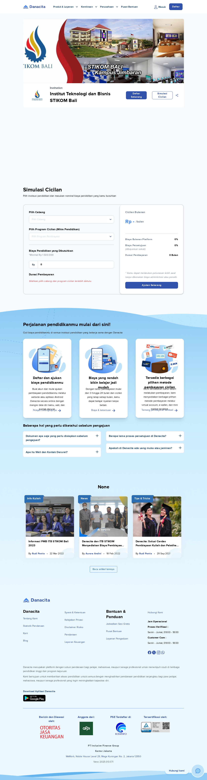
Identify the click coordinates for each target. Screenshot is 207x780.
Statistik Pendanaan (33, 625)
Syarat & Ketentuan (75, 612)
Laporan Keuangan (75, 642)
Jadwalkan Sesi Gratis (118, 623)
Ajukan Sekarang (151, 285)
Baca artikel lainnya (103, 569)
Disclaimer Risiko (74, 627)
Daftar (176, 6)
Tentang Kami (30, 618)
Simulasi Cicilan (162, 95)
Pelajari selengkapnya (47, 410)
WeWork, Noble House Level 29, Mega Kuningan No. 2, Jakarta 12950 (103, 756)
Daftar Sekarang (136, 95)
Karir (25, 633)
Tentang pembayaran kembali (160, 410)
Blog (25, 640)
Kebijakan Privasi (74, 619)
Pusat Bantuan (129, 6)
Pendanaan (71, 634)
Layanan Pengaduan (117, 638)
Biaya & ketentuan (103, 410)
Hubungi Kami (155, 612)
